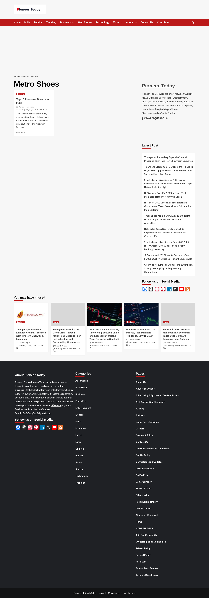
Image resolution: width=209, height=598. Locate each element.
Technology (102, 22)
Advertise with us (145, 388)
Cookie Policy (143, 455)
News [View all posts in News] (56, 322)
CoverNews (114, 593)
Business (67, 22)
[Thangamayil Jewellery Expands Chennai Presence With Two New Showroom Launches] (31, 314)
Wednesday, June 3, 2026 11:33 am (178, 345)
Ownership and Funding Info (151, 541)
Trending (51, 22)
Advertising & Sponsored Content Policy (157, 395)
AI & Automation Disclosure (150, 402)
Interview (80, 428)
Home (17, 22)
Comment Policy (144, 435)
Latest (78, 435)
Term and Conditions (147, 575)
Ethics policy (142, 495)
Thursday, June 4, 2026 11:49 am (104, 345)
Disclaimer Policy (145, 468)
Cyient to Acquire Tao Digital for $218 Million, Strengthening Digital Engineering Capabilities (168, 268)
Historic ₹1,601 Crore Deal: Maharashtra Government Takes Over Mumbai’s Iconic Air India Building (167, 206)
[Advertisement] (104, 49)
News (78, 441)
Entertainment (83, 407)
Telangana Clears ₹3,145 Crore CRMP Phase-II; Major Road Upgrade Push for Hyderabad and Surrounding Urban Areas (168, 170)
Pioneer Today (158, 85)
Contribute (163, 22)
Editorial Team (143, 488)
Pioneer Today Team (26, 107)
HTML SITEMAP (144, 528)
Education (80, 401)
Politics (38, 22)
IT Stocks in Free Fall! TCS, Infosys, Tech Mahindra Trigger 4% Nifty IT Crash (165, 195)
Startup (79, 469)
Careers (140, 428)
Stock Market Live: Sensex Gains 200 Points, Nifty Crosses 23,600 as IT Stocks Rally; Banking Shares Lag (167, 246)
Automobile (81, 380)
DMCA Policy (143, 475)
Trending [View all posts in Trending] (20, 94)
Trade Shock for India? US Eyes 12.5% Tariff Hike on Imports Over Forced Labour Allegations (167, 219)
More (117, 22)
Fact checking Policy (147, 501)
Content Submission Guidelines (152, 448)
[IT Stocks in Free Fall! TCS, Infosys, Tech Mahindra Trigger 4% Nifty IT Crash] (141, 314)
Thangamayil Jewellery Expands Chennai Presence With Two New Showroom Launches (168, 159)
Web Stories (85, 22)
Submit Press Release (147, 568)
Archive (140, 408)
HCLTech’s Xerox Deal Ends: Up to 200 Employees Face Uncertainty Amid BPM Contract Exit (165, 232)
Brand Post (81, 387)
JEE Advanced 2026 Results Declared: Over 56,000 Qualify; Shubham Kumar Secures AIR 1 (168, 257)
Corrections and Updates (149, 461)
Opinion (79, 448)
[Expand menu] (72, 22)
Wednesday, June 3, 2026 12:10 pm (142, 342)
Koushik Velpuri (24, 343)
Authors (140, 415)
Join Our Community (146, 535)
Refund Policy (143, 555)
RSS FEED (141, 561)
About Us (131, 22)
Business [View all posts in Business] (20, 322)
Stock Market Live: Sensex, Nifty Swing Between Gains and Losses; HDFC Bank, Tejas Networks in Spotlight (168, 183)
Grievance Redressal (147, 515)
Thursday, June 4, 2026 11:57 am (30, 345)
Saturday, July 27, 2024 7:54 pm (30, 110)
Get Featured (143, 508)
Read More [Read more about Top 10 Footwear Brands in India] (20, 132)
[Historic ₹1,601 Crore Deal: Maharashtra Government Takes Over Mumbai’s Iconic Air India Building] (178, 314)
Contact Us (147, 22)
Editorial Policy (144, 481)
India (27, 22)
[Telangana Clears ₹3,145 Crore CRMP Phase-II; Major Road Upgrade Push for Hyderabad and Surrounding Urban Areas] (68, 314)
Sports (78, 462)
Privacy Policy (143, 548)
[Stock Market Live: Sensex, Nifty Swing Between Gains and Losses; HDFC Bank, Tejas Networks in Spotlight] (104, 314)
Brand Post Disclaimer (147, 422)
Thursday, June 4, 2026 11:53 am (67, 349)
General (79, 414)
